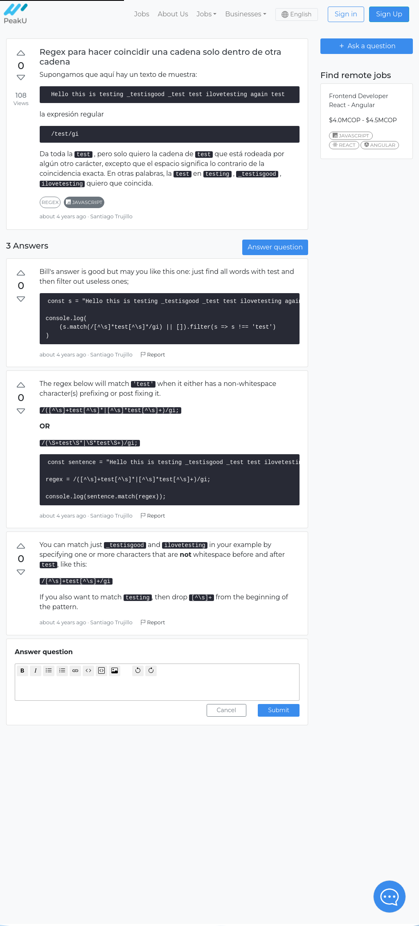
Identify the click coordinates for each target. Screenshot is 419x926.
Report (152, 355)
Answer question (275, 247)
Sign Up (389, 14)
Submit (278, 710)
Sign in (346, 14)
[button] (206, 14)
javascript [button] (84, 202)
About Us (173, 14)
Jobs (141, 14)
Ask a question (367, 46)
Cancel (227, 710)
